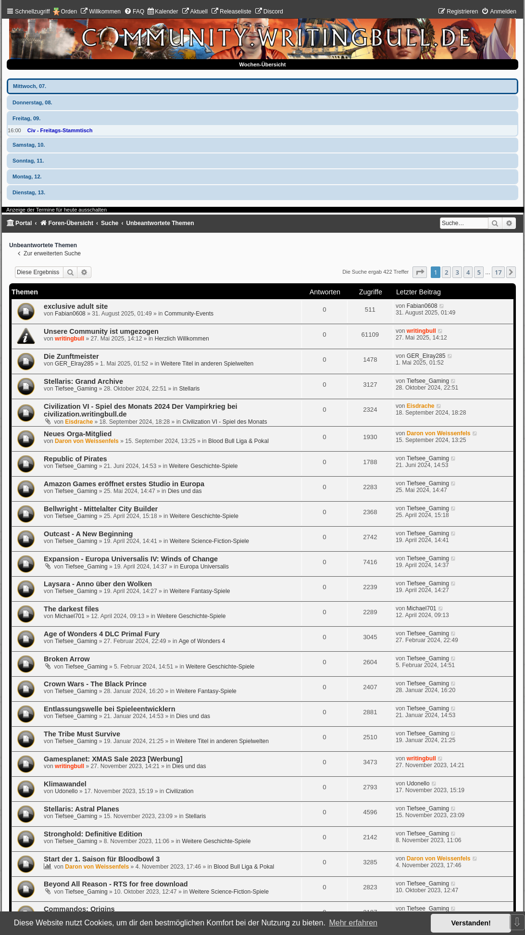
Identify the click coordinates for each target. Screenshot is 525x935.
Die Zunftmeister (71, 356)
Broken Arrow (66, 659)
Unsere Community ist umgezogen (101, 331)
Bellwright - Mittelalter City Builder (101, 509)
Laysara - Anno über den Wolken (98, 584)
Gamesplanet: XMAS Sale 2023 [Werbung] (113, 759)
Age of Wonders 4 (202, 641)
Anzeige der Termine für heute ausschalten (56, 210)
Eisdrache (79, 421)
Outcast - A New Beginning (88, 534)
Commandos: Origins (79, 909)
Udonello (66, 791)
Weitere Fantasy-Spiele (200, 591)
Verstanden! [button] (471, 923)
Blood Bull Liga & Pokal (238, 441)
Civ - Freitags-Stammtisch (60, 130)
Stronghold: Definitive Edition (93, 834)
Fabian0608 (70, 313)
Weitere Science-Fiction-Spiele (209, 541)
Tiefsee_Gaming (76, 388)
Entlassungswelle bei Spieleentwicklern (109, 709)
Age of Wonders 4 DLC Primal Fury (102, 634)
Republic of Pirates (75, 459)
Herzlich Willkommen (182, 338)
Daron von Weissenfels (87, 441)
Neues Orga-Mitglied (78, 434)
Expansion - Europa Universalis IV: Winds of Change (131, 559)
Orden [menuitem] (69, 11)
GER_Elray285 (74, 363)
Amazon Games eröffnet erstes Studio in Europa (124, 484)
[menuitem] (100, 11)
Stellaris (189, 388)
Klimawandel (65, 784)
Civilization (180, 791)
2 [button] (446, 272)
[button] (419, 272)
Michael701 (70, 616)
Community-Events (188, 313)
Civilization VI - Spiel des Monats (224, 421)
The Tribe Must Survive (82, 734)
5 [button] (478, 272)
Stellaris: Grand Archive (83, 381)
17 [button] (498, 272)
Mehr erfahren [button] (353, 923)
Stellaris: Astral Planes (81, 809)
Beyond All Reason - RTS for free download (116, 884)
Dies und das (185, 491)
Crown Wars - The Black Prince (95, 684)
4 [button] (468, 272)
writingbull (69, 338)
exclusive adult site (76, 306)
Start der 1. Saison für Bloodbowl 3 (102, 859)
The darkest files (71, 609)
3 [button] (457, 272)
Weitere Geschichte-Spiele (203, 466)
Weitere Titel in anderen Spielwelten (207, 363)
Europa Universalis (204, 566)
